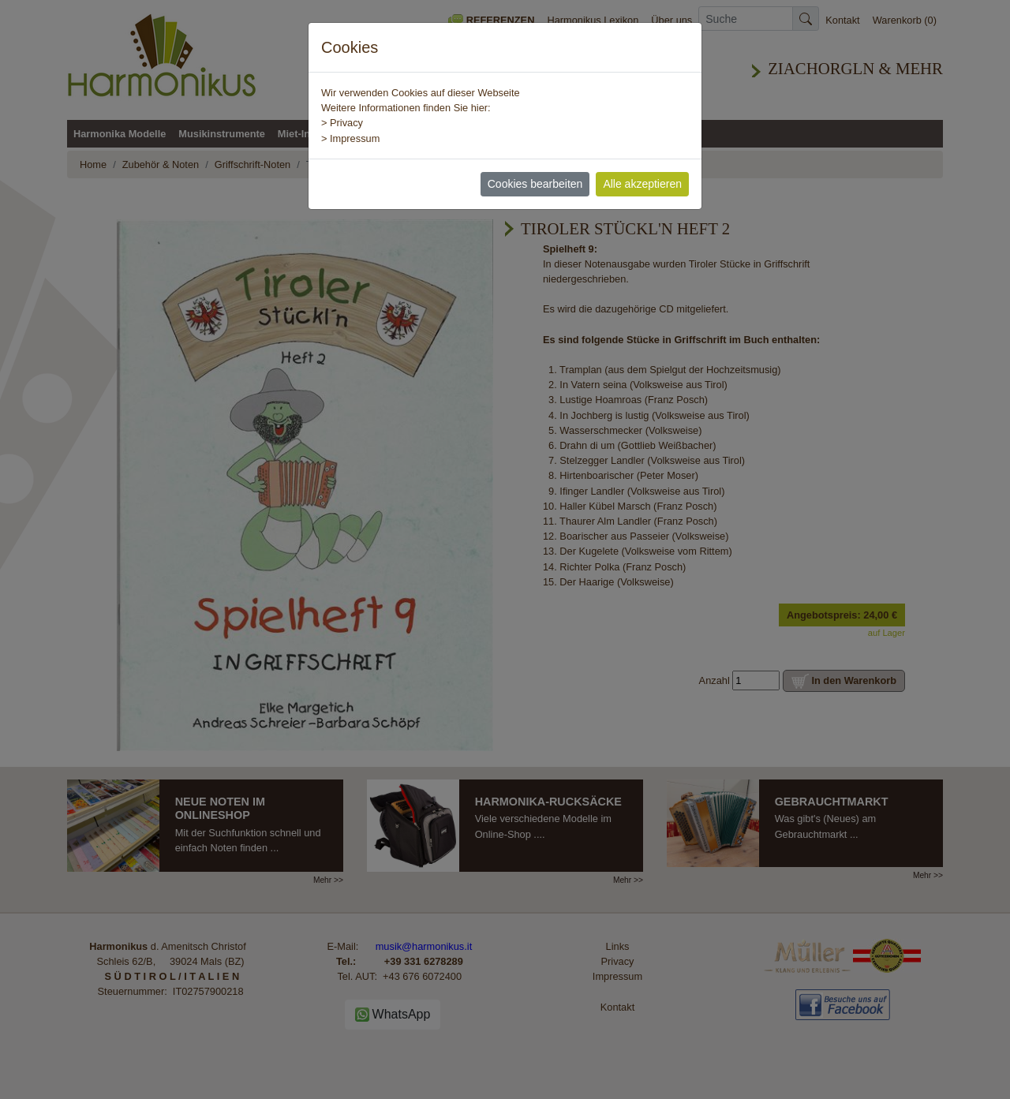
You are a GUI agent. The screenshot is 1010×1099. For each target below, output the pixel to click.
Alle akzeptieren (642, 184)
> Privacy (342, 123)
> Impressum (350, 138)
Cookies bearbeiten (535, 184)
